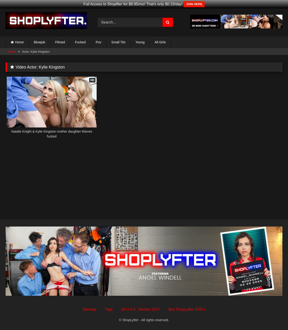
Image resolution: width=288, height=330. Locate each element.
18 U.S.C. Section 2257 (140, 309)
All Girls (160, 42)
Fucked (80, 42)
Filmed (60, 42)
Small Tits (118, 42)
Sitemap (89, 309)
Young (140, 42)
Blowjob (39, 42)
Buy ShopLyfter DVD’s (187, 309)
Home (19, 42)
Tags (109, 309)
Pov (98, 42)
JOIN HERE (194, 4)
